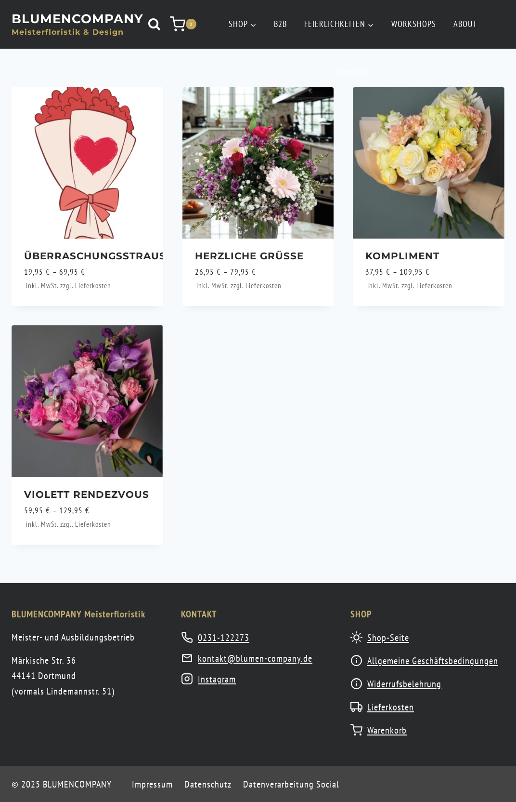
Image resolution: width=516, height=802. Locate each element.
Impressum (152, 784)
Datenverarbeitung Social (291, 784)
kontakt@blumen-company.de (255, 658)
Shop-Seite (388, 637)
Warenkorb (387, 730)
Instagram (217, 679)
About (465, 23)
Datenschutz (208, 784)
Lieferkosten (93, 285)
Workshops (413, 23)
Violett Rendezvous (86, 494)
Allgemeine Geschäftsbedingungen (432, 661)
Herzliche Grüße (249, 256)
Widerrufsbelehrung (404, 684)
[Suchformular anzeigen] (154, 24)
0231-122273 (223, 637)
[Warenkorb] (183, 24)
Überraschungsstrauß (98, 256)
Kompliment (402, 256)
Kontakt (352, 72)
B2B (280, 23)
